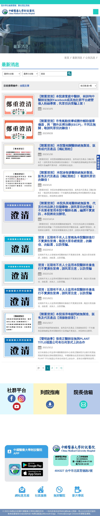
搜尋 (69, 73)
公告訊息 (90, 57)
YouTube (17, 406)
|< (39, 368)
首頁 (66, 57)
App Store (32, 473)
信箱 (83, 404)
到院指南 (50, 404)
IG (22, 399)
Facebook (12, 398)
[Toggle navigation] (95, 11)
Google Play (32, 465)
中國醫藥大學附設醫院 (73, 448)
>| (61, 368)
